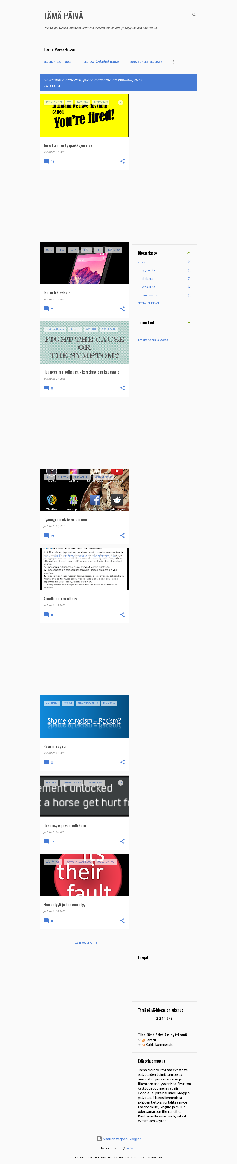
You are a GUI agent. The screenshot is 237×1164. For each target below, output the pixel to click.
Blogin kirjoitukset (58, 61)
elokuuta (147, 279)
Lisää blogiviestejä (84, 943)
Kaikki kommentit (157, 1044)
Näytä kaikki (52, 86)
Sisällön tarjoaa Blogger (119, 1138)
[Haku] (194, 14)
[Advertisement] (82, 205)
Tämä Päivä (63, 15)
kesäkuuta (148, 287)
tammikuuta (149, 295)
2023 (141, 262)
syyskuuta (148, 270)
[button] (122, 161)
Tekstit (149, 1040)
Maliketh (131, 1148)
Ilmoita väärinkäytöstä (153, 340)
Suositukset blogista (146, 61)
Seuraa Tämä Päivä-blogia (101, 61)
